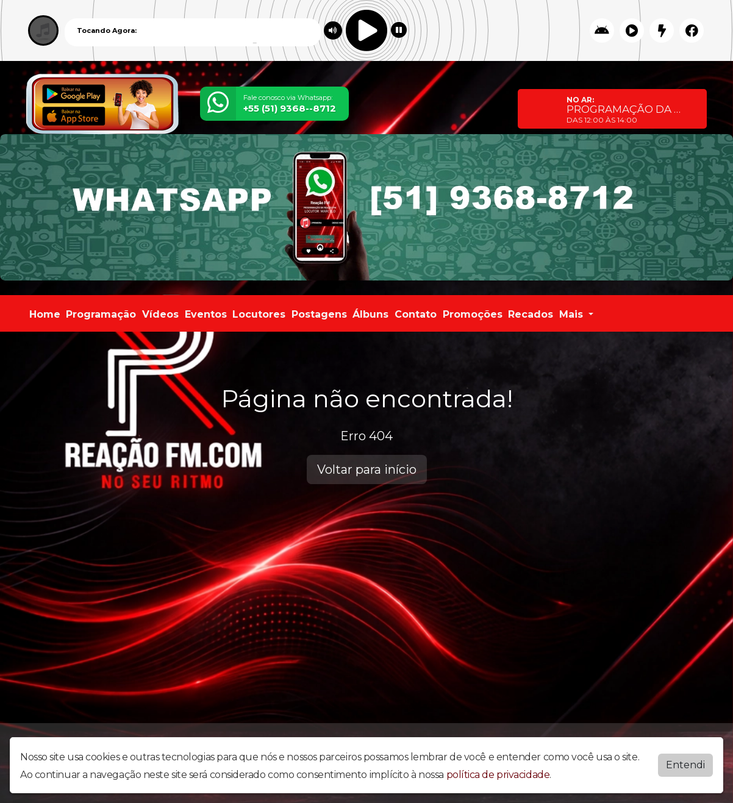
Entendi (685, 765)
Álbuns (370, 314)
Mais (572, 314)
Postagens (319, 314)
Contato (416, 314)
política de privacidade (498, 774)
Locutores (258, 314)
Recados (530, 314)
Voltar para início (367, 469)
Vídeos (160, 314)
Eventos (206, 314)
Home (44, 314)
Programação (101, 314)
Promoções (472, 314)
